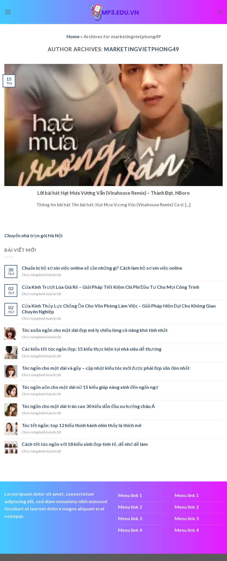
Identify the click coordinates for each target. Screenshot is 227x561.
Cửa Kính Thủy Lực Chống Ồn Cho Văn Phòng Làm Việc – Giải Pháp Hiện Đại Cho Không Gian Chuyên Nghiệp (119, 308)
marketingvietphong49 (141, 49)
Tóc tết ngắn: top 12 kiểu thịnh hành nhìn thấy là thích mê (81, 425)
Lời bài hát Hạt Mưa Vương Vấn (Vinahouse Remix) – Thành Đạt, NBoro (113, 193)
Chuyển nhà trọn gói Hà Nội (33, 235)
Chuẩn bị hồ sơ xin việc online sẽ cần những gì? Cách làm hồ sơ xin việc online (102, 268)
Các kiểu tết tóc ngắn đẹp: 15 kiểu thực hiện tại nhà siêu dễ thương (91, 349)
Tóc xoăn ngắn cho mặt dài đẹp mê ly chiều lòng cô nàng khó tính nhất (95, 330)
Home (73, 36)
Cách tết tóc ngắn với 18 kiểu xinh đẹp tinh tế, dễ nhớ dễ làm (85, 444)
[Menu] (7, 12)
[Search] (220, 11)
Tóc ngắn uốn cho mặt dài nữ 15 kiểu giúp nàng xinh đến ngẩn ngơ (90, 387)
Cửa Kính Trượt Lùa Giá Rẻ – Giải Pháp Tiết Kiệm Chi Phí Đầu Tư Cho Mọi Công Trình (111, 287)
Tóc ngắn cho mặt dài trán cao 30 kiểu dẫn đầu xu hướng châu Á (88, 406)
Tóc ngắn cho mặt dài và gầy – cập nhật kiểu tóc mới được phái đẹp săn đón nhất (106, 368)
